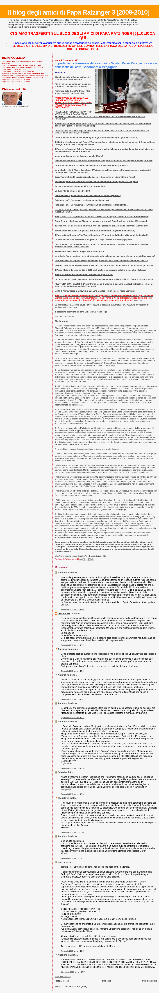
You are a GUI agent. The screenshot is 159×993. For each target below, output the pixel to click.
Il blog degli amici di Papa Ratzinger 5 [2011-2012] (22, 67)
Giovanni (62, 649)
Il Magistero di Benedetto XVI (14, 69)
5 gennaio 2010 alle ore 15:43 (72, 699)
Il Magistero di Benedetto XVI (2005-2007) (19, 71)
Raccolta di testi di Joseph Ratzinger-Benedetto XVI (23, 73)
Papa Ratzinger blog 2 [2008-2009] (16, 79)
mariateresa (64, 613)
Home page (106, 981)
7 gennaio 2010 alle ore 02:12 (72, 858)
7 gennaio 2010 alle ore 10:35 (72, 951)
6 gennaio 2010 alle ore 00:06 (72, 832)
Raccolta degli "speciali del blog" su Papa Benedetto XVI (25, 75)
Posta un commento (62, 976)
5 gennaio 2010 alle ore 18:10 (72, 768)
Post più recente (62, 981)
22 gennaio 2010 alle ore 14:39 (73, 972)
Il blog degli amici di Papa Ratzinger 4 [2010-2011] (22, 77)
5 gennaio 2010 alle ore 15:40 (72, 671)
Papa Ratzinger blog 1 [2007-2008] (16, 81)
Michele (62, 798)
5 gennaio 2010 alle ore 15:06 (72, 609)
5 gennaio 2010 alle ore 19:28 (72, 794)
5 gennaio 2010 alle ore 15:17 (72, 645)
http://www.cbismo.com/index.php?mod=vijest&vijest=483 (80, 556)
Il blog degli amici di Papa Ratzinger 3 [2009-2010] (78, 12)
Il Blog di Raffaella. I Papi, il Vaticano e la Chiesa (21, 65)
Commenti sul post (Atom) (75, 986)
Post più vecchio (149, 981)
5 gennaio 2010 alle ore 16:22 (72, 718)
